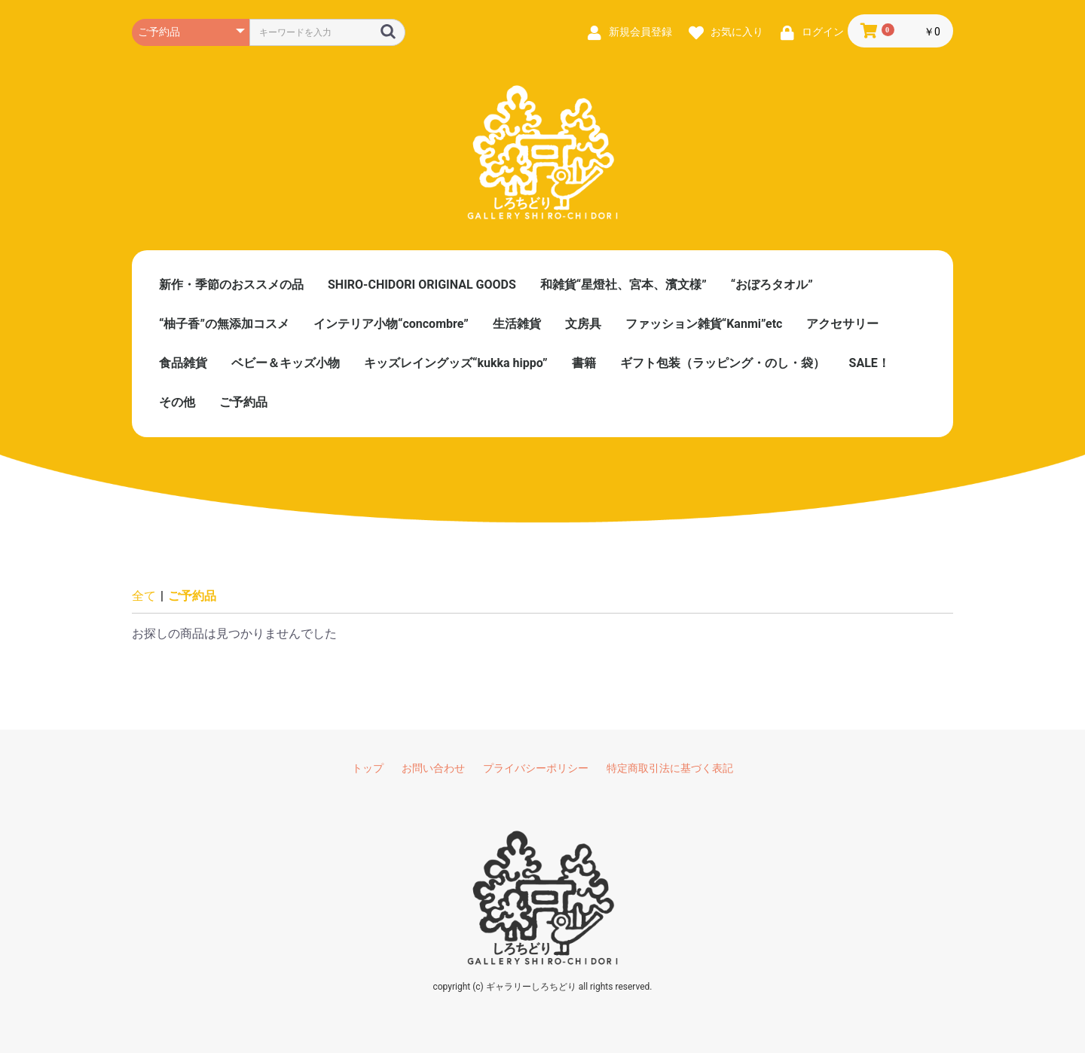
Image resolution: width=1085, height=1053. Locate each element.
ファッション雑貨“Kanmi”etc (704, 324)
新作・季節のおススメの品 (231, 284)
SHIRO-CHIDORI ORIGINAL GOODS (422, 284)
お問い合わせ (433, 768)
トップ (368, 768)
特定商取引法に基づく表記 (670, 768)
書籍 (584, 363)
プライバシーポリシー (535, 768)
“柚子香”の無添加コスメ (224, 324)
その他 (177, 402)
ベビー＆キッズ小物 (285, 363)
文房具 (583, 324)
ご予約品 (243, 402)
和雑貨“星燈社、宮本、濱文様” (623, 284)
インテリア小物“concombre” (391, 324)
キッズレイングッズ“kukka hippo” (456, 363)
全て (144, 596)
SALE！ (869, 363)
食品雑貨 (183, 363)
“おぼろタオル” (772, 284)
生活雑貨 (517, 324)
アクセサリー (842, 324)
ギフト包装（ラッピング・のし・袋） (722, 363)
